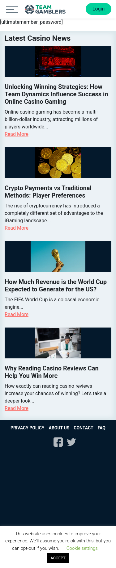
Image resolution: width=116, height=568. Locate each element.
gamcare (101, 456)
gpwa (42, 467)
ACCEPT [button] (58, 558)
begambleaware (58, 456)
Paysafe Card (72, 521)
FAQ (101, 427)
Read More (16, 134)
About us (59, 427)
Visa (65, 489)
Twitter (71, 442)
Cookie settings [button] (82, 548)
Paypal (37, 505)
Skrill (37, 521)
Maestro (40, 489)
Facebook (58, 442)
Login (98, 9)
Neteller (79, 505)
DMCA (74, 467)
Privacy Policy (28, 427)
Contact (83, 427)
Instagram (44, 442)
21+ (15, 456)
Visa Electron (94, 489)
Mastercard (19, 489)
